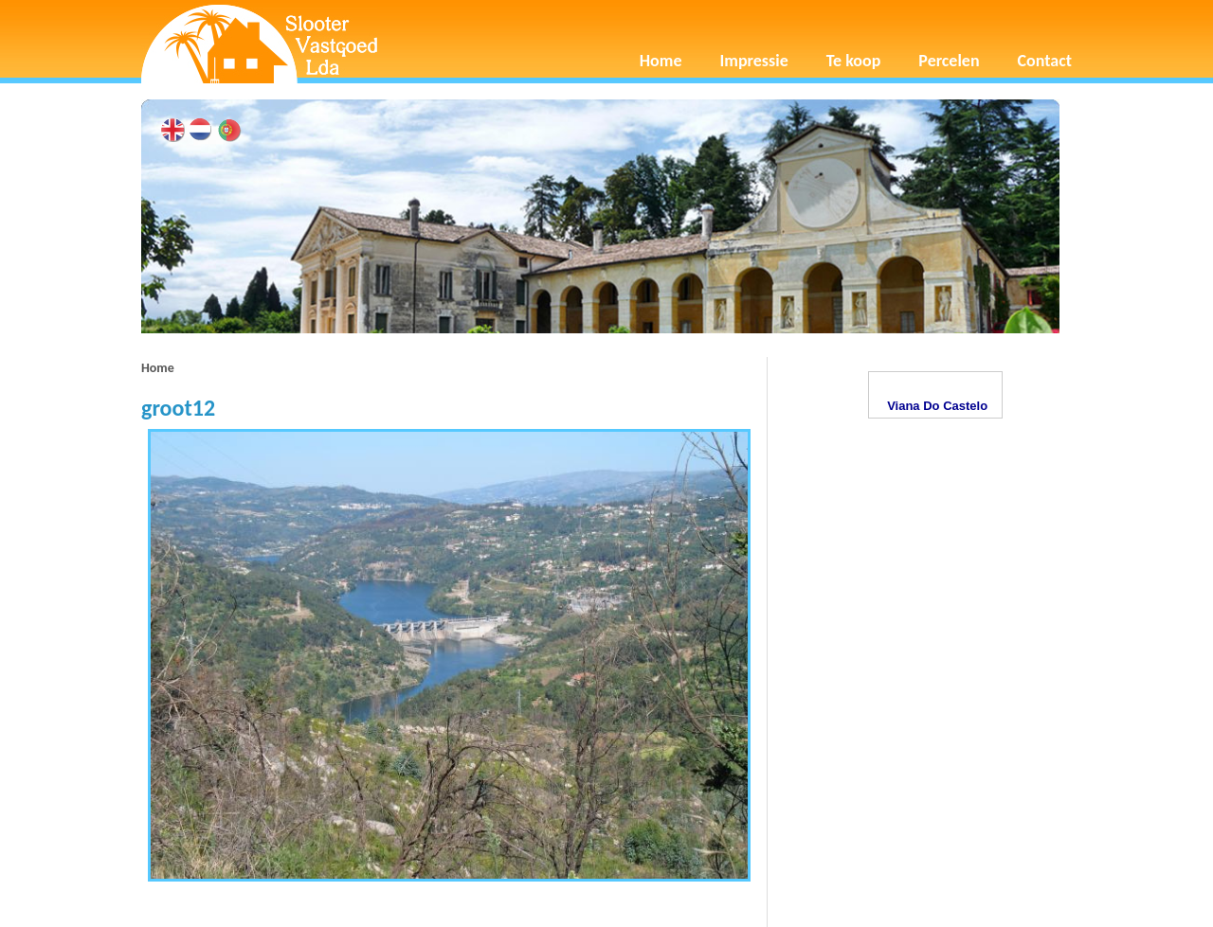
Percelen (948, 60)
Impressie (754, 60)
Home (661, 60)
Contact (1045, 60)
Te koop (853, 60)
